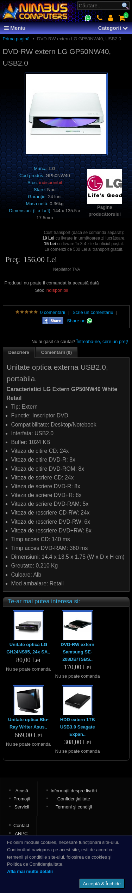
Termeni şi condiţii (74, 807)
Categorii (113, 28)
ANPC (21, 833)
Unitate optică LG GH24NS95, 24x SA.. (28, 648)
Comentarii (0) (56, 352)
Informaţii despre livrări (74, 790)
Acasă (21, 790)
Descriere (18, 352)
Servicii (21, 807)
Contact (21, 825)
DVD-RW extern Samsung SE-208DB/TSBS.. (77, 652)
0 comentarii (52, 312)
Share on (79, 320)
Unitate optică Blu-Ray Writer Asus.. (28, 723)
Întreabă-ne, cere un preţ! (102, 341)
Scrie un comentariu (93, 312)
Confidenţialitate (73, 798)
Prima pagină (16, 38)
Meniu (15, 28)
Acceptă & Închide (102, 883)
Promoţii (21, 798)
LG (52, 168)
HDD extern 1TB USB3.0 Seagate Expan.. (77, 727)
